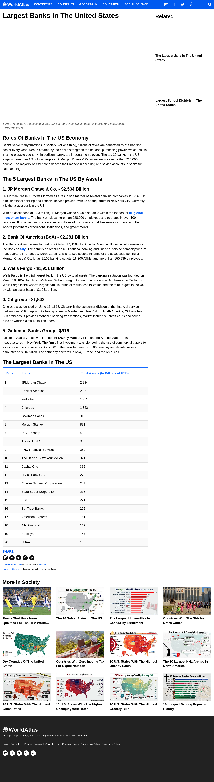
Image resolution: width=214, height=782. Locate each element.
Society (42, 564)
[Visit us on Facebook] (12, 753)
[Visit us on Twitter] (19, 753)
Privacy (28, 744)
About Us (50, 744)
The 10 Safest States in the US (79, 618)
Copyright (39, 744)
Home (6, 744)
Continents (43, 4)
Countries (66, 4)
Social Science (136, 4)
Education (111, 4)
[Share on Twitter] (18, 557)
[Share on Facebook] (12, 557)
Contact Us (16, 744)
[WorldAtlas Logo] (17, 4)
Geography (88, 4)
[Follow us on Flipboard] (5, 753)
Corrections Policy (90, 744)
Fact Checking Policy (68, 744)
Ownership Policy (110, 744)
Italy (22, 249)
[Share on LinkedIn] (31, 557)
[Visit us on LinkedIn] (33, 753)
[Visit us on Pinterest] (26, 753)
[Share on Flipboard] (5, 557)
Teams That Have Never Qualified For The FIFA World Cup (24, 623)
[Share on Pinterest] (25, 557)
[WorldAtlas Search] (209, 4)
